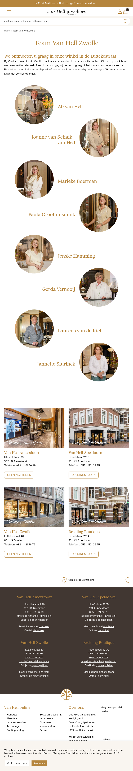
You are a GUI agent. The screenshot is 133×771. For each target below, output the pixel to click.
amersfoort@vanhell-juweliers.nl (34, 616)
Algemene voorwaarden (47, 724)
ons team (44, 626)
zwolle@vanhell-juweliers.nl (34, 661)
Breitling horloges (16, 730)
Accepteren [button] (39, 763)
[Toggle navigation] (9, 11)
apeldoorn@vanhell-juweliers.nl (98, 616)
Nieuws (107, 739)
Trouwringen (14, 726)
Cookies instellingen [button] (17, 763)
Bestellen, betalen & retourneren (51, 716)
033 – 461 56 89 (34, 612)
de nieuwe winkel (38, 676)
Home (7, 30)
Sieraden (12, 718)
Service (44, 730)
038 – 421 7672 (34, 657)
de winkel (38, 630)
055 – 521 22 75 (98, 612)
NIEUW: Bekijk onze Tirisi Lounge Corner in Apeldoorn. (67, 3)
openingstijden (40, 620)
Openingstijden (19, 475)
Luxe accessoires (16, 722)
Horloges (12, 714)
